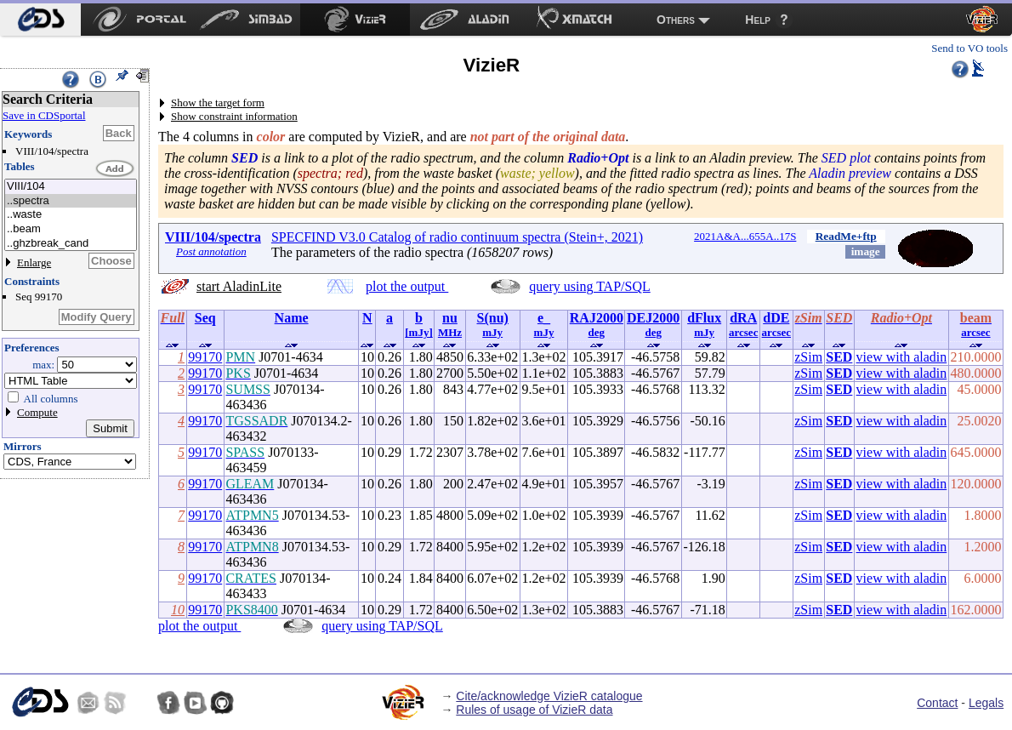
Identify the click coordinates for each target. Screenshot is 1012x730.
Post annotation (211, 251)
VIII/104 (70, 187)
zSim (808, 357)
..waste (70, 215)
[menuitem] (40, 19)
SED (839, 357)
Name (292, 318)
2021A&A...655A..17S (745, 236)
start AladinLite (238, 286)
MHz (450, 332)
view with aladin (901, 357)
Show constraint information (234, 116)
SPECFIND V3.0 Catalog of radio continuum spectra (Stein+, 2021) (457, 237)
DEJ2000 (653, 318)
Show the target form (217, 102)
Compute (37, 412)
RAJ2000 (596, 318)
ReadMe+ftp (846, 236)
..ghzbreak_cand (70, 244)
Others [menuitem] (676, 19)
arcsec (743, 332)
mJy (492, 332)
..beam (70, 229)
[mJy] (419, 332)
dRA (743, 318)
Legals (986, 703)
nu (450, 318)
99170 (205, 357)
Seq (205, 318)
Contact (937, 703)
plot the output (407, 286)
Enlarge (34, 262)
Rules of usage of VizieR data (534, 709)
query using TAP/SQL (589, 286)
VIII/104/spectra (213, 237)
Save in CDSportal (44, 115)
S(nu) (493, 318)
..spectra (70, 201)
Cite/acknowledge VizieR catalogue (549, 696)
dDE (776, 318)
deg (596, 332)
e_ (543, 318)
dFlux (704, 318)
